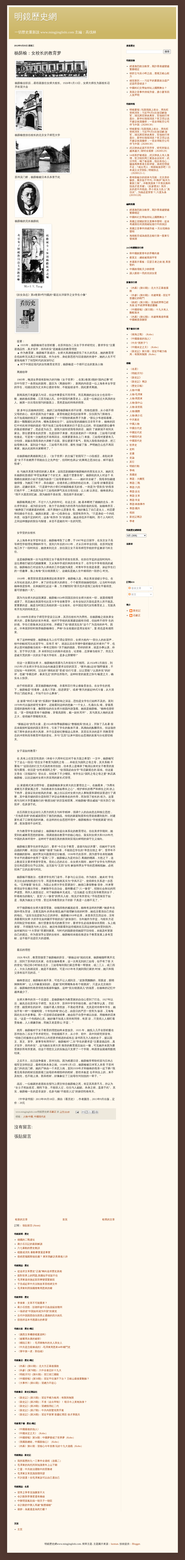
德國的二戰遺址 (26, 1239)
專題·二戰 (135, 483)
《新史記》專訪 (138, 381)
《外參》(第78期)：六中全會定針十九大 (39, 1370)
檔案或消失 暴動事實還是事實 (34, 1252)
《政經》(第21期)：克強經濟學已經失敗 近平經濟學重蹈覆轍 (149, 304)
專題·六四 (135, 487)
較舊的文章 (108, 1219)
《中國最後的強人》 (28, 1429)
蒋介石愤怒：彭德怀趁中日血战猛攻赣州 (39, 1307)
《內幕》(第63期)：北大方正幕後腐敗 (38, 1366)
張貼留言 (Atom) (31, 1225)
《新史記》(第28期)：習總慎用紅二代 (38, 1406)
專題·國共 (135, 508)
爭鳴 (132, 470)
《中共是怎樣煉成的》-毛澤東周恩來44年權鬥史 (44, 1347)
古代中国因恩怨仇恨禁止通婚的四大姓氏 (39, 1315)
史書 (132, 453)
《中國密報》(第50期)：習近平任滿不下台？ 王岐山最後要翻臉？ (53, 1378)
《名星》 (134, 369)
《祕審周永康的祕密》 (29, 1338)
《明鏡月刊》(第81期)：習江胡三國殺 (38, 1374)
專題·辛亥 (135, 500)
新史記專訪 (136, 517)
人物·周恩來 (136, 398)
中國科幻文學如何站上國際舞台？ (148, 88)
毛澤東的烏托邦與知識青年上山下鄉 (37, 1465)
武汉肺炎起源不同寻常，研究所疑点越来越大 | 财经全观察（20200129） (149, 149)
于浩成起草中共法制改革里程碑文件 (37, 1284)
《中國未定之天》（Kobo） (32, 1433)
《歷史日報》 (137, 386)
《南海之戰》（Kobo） (142, 334)
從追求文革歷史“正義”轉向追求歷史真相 (39, 1271)
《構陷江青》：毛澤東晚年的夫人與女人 (39, 1343)
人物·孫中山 (136, 402)
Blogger (136, 1544)
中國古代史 (136, 428)
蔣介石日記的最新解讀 (29, 1244)
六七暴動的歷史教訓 (28, 1248)
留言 (132, 594)
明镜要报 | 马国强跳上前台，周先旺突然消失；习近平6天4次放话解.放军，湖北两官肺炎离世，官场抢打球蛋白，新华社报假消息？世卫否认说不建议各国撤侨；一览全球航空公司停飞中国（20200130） (149, 136)
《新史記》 (136, 377)
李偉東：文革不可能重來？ (32, 1303)
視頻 (132, 512)
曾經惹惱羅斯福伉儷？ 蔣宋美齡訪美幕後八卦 (42, 1256)
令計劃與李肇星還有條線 (31, 1496)
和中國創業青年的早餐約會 (144, 253)
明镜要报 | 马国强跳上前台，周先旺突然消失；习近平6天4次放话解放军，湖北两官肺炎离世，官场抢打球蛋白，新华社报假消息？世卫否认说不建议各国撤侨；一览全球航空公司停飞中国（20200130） (149, 117)
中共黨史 (134, 419)
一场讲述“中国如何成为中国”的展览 (37, 1311)
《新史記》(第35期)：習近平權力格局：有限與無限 (45, 1397)
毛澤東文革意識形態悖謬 (31, 1473)
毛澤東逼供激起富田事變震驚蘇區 (36, 1279)
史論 (132, 457)
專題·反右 (135, 491)
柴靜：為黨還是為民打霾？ (32, 1509)
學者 (132, 521)
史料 (132, 449)
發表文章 (134, 588)
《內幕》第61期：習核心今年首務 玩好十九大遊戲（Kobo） (50, 1446)
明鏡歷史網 (35, 16)
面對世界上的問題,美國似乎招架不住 (37, 1275)
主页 (19, 1529)
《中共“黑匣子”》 (139, 343)
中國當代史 (136, 440)
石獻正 (137, 615)
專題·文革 (135, 495)
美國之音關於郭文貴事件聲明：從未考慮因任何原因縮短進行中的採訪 (149, 223)
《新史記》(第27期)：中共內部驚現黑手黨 (40, 1410)
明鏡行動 (134, 466)
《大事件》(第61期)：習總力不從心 (36, 1383)
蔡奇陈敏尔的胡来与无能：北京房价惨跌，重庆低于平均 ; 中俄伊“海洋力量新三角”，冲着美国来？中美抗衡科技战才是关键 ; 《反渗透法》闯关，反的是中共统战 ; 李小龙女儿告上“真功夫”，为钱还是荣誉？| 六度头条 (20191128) (150, 186)
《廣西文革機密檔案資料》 (32, 1334)
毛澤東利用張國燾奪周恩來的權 (34, 1288)
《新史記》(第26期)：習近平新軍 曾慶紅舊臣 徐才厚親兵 (48, 1414)
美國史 (133, 474)
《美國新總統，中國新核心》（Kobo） (38, 1442)
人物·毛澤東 (136, 394)
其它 (132, 462)
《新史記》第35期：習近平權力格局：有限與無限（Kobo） (148, 353)
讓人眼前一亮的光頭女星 (143, 273)
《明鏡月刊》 (137, 373)
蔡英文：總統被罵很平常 (143, 257)
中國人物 (134, 424)
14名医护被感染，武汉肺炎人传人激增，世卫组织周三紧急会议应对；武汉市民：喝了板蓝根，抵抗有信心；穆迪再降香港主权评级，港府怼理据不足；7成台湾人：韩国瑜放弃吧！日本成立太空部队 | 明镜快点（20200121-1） (150, 164)
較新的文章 (21, 1219)
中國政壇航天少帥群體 (142, 269)
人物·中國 (28, 1116)
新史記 (137, 610)
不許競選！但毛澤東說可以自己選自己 (38, 1477)
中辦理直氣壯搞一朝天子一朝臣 (34, 1500)
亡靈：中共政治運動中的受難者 (34, 1469)
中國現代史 (40, 1116)
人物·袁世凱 (136, 407)
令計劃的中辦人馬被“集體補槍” (34, 1505)
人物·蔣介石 (136, 415)
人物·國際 (135, 411)
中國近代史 (136, 432)
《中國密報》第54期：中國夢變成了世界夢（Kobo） (46, 1437)
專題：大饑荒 (137, 479)
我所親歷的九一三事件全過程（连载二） (39, 1461)
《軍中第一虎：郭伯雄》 (31, 1351)
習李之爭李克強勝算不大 (31, 1492)
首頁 (64, 1219)
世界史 (133, 445)
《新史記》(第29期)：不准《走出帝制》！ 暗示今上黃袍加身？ (52, 1402)
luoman (114, 1544)
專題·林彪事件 (137, 504)
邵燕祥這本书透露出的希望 (32, 1319)
